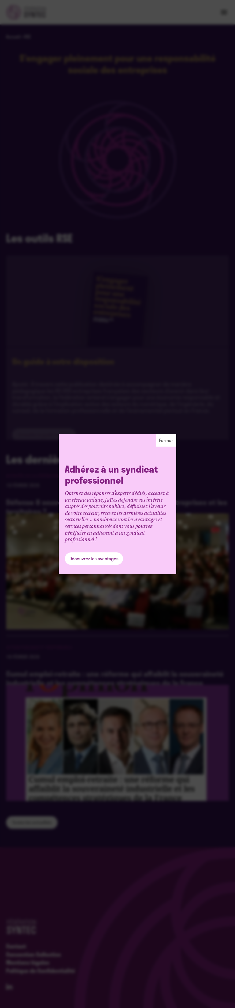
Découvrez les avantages (93, 558)
